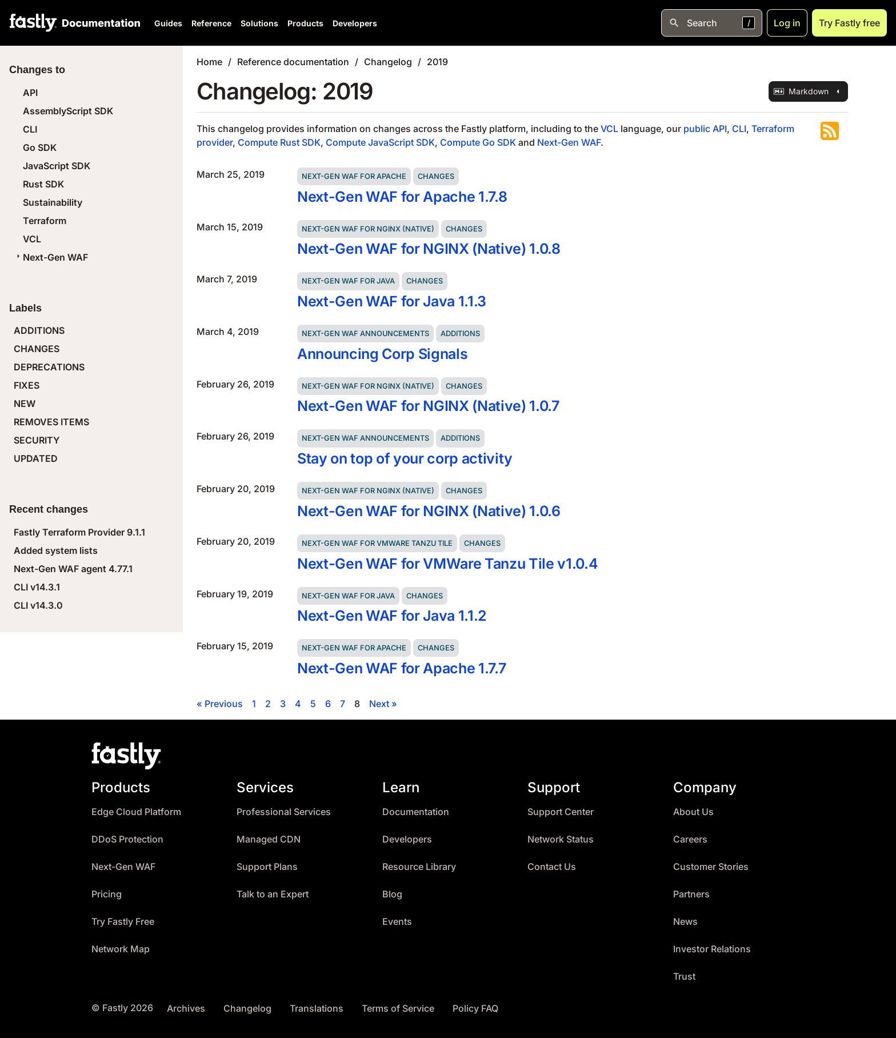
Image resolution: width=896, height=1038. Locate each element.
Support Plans (267, 866)
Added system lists (56, 550)
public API (705, 128)
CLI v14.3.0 (38, 605)
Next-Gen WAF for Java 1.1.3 (391, 301)
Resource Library (419, 866)
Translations (316, 1008)
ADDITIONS (39, 330)
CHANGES (36, 348)
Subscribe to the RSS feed (830, 131)
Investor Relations (712, 949)
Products (305, 23)
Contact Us (551, 866)
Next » (383, 703)
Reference (211, 23)
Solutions (259, 23)
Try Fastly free (849, 23)
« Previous (220, 703)
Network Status (560, 839)
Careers (690, 839)
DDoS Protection (127, 839)
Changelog (388, 61)
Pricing (106, 894)
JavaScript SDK (56, 165)
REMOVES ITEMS (51, 422)
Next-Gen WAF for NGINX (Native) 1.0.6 (429, 511)
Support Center (560, 812)
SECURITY (36, 440)
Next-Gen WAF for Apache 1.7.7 (401, 668)
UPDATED (36, 458)
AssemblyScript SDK (68, 111)
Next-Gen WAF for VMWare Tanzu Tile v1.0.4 (447, 563)
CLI (30, 129)
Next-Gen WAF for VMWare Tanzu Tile (377, 543)
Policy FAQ (475, 1008)
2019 (437, 61)
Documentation (415, 812)
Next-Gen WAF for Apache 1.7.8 (402, 196)
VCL (32, 239)
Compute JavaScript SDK (380, 142)
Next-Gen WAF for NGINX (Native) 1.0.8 (429, 248)
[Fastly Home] (33, 23)
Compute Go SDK (478, 142)
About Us (693, 812)
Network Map (120, 949)
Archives (186, 1008)
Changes (436, 176)
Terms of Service (398, 1008)
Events (397, 921)
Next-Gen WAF (51, 257)
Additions (460, 333)
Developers (355, 23)
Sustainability (52, 202)
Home (209, 61)
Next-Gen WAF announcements (365, 333)
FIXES (26, 385)
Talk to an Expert (273, 894)
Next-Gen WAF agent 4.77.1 (73, 568)
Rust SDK (43, 184)
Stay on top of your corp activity (405, 458)
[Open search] (711, 23)
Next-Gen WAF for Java (348, 281)
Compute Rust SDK (279, 142)
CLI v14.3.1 (37, 587)
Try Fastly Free (122, 921)
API (30, 92)
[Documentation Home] (99, 23)
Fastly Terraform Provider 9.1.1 (79, 532)
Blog (392, 894)
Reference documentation (293, 61)
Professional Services (284, 812)
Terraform (44, 220)
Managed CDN (269, 839)
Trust (684, 976)
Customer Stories (711, 866)
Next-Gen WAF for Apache (354, 176)
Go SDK (40, 147)
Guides (168, 23)
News (685, 921)
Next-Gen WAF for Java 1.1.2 (392, 615)
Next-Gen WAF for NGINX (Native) (368, 229)
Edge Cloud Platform (136, 812)
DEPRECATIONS (49, 367)
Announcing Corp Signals (382, 353)
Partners (691, 894)
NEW (24, 403)
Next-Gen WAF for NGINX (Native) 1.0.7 (428, 405)
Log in (787, 23)
